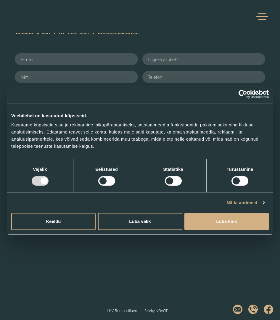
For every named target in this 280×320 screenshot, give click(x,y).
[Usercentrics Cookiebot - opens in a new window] (243, 94)
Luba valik (140, 221)
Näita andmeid (242, 202)
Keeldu (53, 221)
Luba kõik (226, 221)
